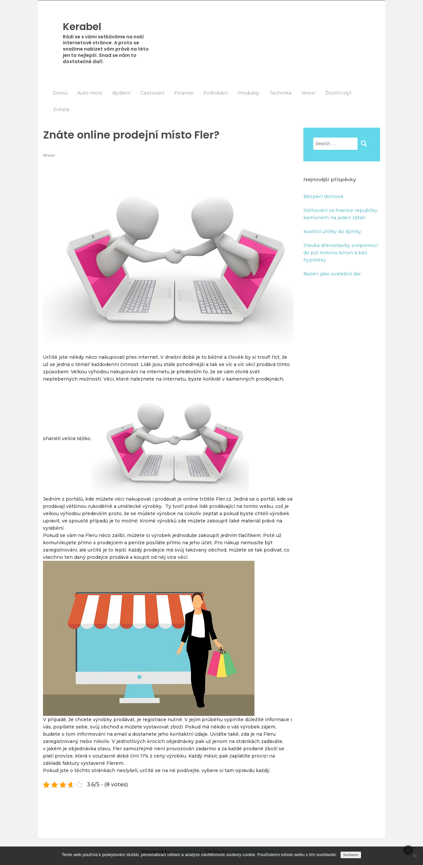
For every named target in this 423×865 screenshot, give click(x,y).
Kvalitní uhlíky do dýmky (332, 231)
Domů (60, 93)
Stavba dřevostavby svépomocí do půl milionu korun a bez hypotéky (340, 252)
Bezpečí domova (323, 196)
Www (308, 93)
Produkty (248, 93)
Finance (183, 93)
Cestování (152, 93)
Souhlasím (351, 855)
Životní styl (338, 93)
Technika (280, 93)
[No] (414, 855)
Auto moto (89, 93)
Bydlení (121, 93)
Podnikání (215, 93)
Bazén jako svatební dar (332, 274)
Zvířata (61, 109)
